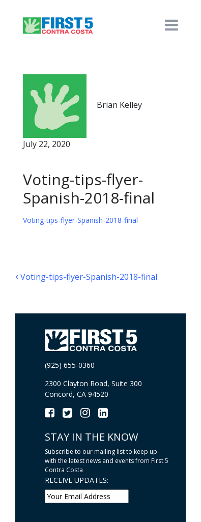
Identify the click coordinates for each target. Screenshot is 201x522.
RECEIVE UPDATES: (76, 480)
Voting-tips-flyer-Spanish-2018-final (80, 220)
